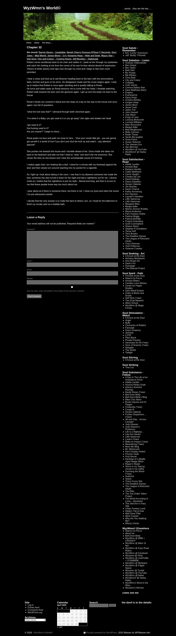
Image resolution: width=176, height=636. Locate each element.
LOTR (128, 335)
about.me (129, 533)
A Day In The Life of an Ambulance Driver (136, 378)
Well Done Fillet (133, 513)
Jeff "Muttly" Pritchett (135, 55)
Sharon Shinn (132, 226)
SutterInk (129, 476)
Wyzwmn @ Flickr (134, 555)
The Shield (130, 350)
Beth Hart (130, 70)
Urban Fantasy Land (135, 508)
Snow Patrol (131, 139)
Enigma (129, 92)
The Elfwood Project (135, 268)
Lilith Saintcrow (132, 199)
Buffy (127, 323)
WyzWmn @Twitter (134, 575)
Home (28, 43)
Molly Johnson (132, 132)
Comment (31, 229)
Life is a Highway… (134, 432)
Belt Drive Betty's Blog (136, 397)
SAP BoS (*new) (133, 298)
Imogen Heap (131, 102)
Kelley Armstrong (133, 191)
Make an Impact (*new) (136, 442)
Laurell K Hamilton (134, 196)
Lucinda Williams (133, 122)
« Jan (59, 627)
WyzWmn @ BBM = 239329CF (135, 539)
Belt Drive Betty (132, 394)
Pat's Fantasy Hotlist (135, 214)
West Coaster (132, 516)
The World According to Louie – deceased (136, 499)
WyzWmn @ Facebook (136, 553)
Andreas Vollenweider (136, 63)
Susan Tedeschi (133, 142)
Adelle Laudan (132, 164)
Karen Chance (132, 189)
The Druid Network (134, 300)
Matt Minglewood (133, 129)
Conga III (129, 409)
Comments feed (35, 610)
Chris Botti (130, 77)
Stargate (129, 347)
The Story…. (47, 43)
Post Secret (131, 456)
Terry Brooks (131, 233)
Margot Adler (131, 127)
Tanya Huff (130, 231)
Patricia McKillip (133, 219)
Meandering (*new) (134, 444)
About (36, 43)
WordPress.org (35, 612)
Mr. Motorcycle (132, 449)
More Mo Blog (132, 446)
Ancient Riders (132, 281)
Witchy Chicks (132, 523)
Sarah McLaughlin (134, 137)
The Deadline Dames (135, 236)
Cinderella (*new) (133, 407)
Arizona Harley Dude (135, 385)
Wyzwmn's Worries (134, 588)
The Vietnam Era (133, 144)
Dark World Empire (134, 290)
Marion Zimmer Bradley (136, 209)
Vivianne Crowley (133, 248)
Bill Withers (130, 75)
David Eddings (132, 179)
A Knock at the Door (135, 256)
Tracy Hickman (132, 243)
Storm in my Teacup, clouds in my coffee (135, 467)
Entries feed (33, 607)
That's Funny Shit (133, 481)
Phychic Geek (132, 454)
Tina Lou (129, 367)
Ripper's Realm (132, 464)
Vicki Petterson (132, 246)
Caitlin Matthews (133, 172)
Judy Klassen (131, 424)
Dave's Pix (130, 263)
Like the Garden (133, 434)
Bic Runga (130, 73)
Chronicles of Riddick (135, 325)
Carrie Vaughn (132, 174)
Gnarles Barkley (133, 100)
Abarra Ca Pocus (133, 278)
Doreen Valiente (133, 184)
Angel (128, 320)
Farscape (129, 328)
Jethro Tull (130, 110)
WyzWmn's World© (42, 8)
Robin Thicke (131, 134)
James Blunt (131, 105)
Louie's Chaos (132, 439)
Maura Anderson (133, 211)
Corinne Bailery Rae (135, 87)
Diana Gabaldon (133, 181)
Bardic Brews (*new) (135, 392)
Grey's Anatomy (133, 330)
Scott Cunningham (134, 224)
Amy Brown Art (132, 261)
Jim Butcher (131, 186)
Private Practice (133, 340)
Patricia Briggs (132, 216)
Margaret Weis (132, 204)
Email (29, 270)
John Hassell (131, 112)
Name (29, 261)
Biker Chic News (133, 399)
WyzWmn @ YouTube (136, 149)
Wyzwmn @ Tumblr (134, 570)
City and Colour (132, 80)
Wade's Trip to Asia (134, 511)
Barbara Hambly (133, 169)
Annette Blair (131, 167)
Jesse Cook (131, 107)
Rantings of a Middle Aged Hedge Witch (135, 460)
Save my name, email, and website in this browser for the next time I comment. (55, 291)
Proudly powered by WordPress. (102, 633)
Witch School (131, 303)
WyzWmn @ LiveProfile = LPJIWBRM (136, 559)
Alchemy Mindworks (135, 258)
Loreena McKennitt (134, 120)
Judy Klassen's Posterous (132, 428)
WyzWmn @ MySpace (136, 563)
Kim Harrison (131, 194)
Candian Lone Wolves (136, 283)
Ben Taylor (130, 68)
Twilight (129, 352)
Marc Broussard (133, 125)
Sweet (128, 479)
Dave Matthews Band (135, 90)
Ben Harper (131, 65)
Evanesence (131, 95)
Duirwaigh (130, 266)
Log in (31, 605)
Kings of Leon (132, 117)
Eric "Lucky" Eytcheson (136, 53)
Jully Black (130, 115)
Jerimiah (129, 333)
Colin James (131, 85)
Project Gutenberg (134, 221)
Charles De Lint (132, 177)
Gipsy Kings (131, 97)
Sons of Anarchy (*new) (136, 345)
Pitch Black (130, 338)
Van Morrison (131, 147)
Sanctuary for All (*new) (136, 342)
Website (30, 279)
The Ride (129, 491)
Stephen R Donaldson (136, 229)
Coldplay (129, 82)
